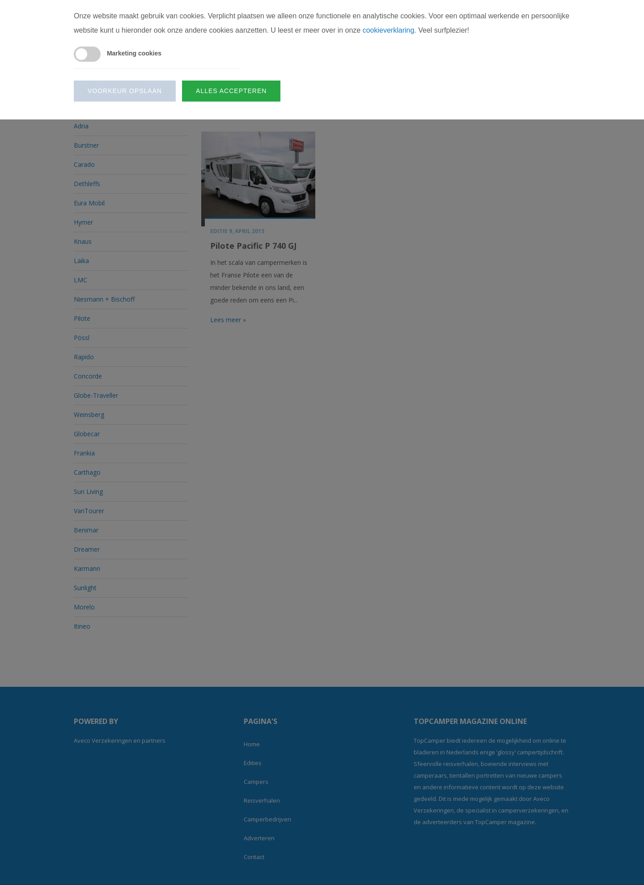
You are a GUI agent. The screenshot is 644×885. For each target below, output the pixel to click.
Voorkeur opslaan (125, 90)
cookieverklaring (389, 30)
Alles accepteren (231, 90)
